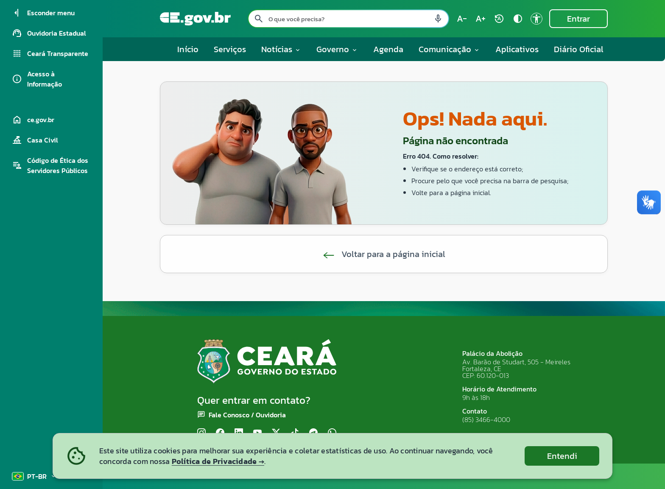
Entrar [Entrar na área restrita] (578, 18)
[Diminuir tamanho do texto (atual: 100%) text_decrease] (462, 18)
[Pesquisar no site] (348, 18)
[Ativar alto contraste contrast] (518, 18)
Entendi (562, 456)
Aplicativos (517, 49)
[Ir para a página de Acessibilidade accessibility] (536, 19)
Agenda (388, 49)
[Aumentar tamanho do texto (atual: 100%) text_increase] (480, 18)
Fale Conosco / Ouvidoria (247, 414)
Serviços (230, 49)
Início (187, 49)
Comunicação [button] (449, 49)
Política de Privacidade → (218, 461)
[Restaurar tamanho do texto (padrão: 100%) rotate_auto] (499, 18)
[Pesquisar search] (259, 18)
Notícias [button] (281, 49)
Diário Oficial (579, 49)
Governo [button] (337, 49)
